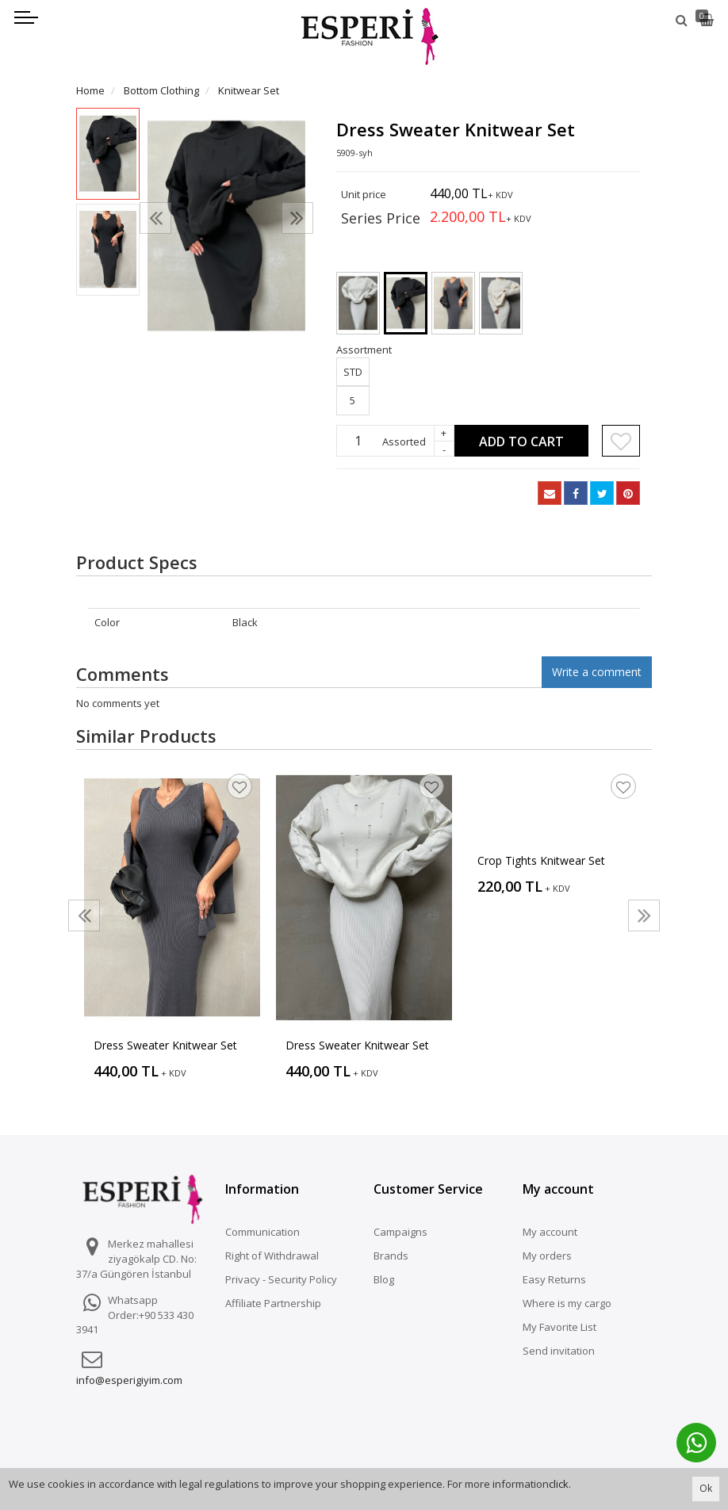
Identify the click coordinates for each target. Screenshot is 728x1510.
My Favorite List (559, 1327)
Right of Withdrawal (272, 1255)
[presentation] (155, 218)
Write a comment (597, 671)
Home (90, 90)
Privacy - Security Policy (281, 1279)
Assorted (404, 441)
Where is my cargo (567, 1303)
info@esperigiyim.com (129, 1380)
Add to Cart (521, 441)
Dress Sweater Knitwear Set (165, 1045)
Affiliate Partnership (273, 1303)
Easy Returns (554, 1279)
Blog (384, 1279)
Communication (262, 1232)
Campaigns (400, 1232)
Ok (705, 1488)
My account (550, 1232)
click (559, 1484)
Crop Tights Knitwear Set (541, 860)
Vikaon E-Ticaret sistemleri (514, 1458)
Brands (391, 1255)
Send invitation (559, 1351)
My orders (547, 1255)
